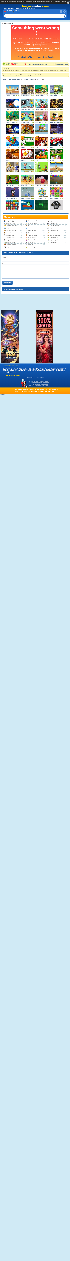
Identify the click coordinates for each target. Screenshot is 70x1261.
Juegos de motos (54, 223)
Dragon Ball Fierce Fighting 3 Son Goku (55, 122)
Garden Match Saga (54, 198)
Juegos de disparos (11, 247)
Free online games (29, 377)
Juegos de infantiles (32, 237)
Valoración (8, 64)
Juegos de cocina (10, 242)
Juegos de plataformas (55, 235)
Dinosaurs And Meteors (26, 198)
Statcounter (2, 394)
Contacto (16, 391)
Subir (53, 391)
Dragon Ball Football (40, 173)
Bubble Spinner (39, 198)
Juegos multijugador (54, 225)
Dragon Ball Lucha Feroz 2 (11, 122)
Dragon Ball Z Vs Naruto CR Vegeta (26, 185)
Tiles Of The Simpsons (26, 95)
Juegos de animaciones (12, 225)
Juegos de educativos (33, 221)
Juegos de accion (10, 223)
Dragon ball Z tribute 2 (55, 173)
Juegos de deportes (11, 244)
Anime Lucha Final (40, 135)
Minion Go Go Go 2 (25, 122)
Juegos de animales (11, 228)
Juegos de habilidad (33, 235)
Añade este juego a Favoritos (35, 64)
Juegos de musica (54, 228)
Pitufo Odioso (24, 173)
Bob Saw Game (53, 95)
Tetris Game (38, 211)
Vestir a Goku (9, 173)
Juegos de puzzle (54, 237)
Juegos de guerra (32, 232)
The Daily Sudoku (54, 211)
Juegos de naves (54, 230)
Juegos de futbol (32, 230)
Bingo (51, 147)
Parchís (8, 147)
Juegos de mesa (32, 242)
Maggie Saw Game (25, 109)
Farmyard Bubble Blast (55, 185)
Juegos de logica (32, 247)
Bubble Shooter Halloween (11, 198)
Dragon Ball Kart (39, 109)
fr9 (28, 225)
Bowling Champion (40, 185)
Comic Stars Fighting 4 (40, 122)
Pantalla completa (60, 64)
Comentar (7, 282)
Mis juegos (10, 11)
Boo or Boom (24, 135)
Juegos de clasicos (10, 237)
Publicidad (47, 391)
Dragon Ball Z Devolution (11, 95)
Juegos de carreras (10, 232)
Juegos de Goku (27, 79)
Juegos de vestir (53, 242)
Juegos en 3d (31, 244)
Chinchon (23, 160)
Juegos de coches (10, 240)
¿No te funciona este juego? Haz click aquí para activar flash (22, 75)
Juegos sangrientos (54, 240)
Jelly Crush (9, 211)
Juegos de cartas (10, 235)
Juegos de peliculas (14, 79)
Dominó (23, 147)
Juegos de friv (31, 228)
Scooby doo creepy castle (55, 135)
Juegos (18, 11)
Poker (36, 147)
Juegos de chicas (32, 240)
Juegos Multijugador (40, 377)
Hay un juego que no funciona (35, 391)
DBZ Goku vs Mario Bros (11, 185)
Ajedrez (8, 160)
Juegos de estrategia (33, 223)
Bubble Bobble (24, 211)
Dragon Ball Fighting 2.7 (11, 135)
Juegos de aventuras (11, 230)
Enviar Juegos (23, 391)
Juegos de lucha (53, 221)
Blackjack (52, 160)
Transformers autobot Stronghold (55, 109)
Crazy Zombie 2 (10, 109)
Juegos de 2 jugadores (11, 221)
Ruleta (36, 160)
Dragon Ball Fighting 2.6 (40, 95)
